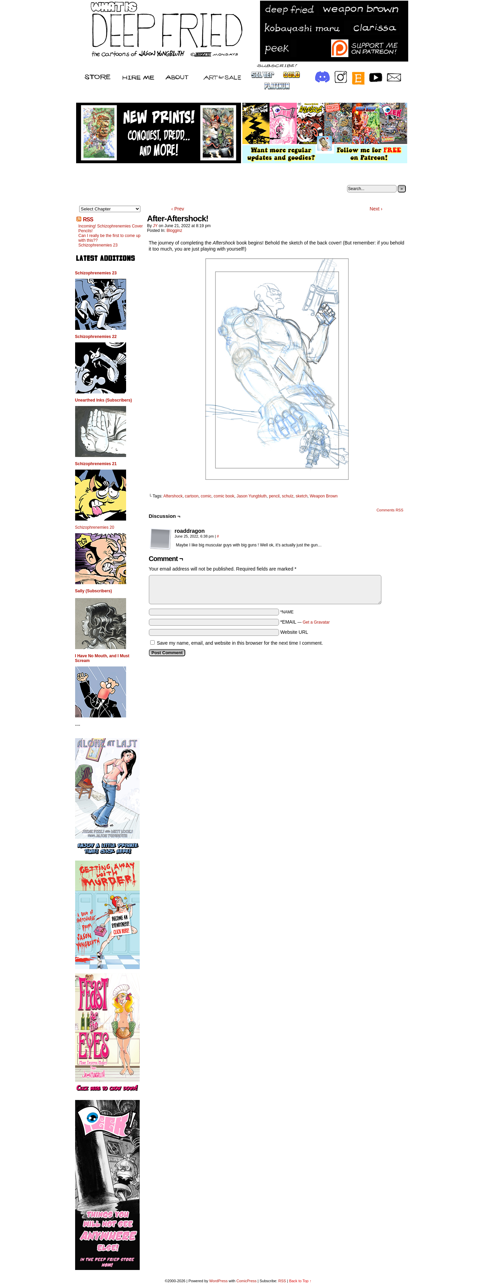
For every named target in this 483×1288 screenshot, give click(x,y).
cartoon (192, 496)
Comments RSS (390, 510)
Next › (376, 208)
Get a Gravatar (316, 622)
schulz (287, 496)
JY (155, 225)
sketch (302, 496)
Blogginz (174, 230)
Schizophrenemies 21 (96, 463)
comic (206, 496)
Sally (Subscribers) (93, 591)
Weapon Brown (324, 496)
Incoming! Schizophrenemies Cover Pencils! (111, 228)
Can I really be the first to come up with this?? (110, 238)
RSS (88, 219)
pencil (274, 496)
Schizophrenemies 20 (94, 527)
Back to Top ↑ (300, 1281)
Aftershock (173, 496)
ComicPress (246, 1281)
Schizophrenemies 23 (98, 245)
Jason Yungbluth (252, 496)
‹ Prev (177, 208)
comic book (224, 496)
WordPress (218, 1281)
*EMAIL (305, 622)
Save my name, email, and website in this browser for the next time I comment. (240, 643)
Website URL (294, 632)
